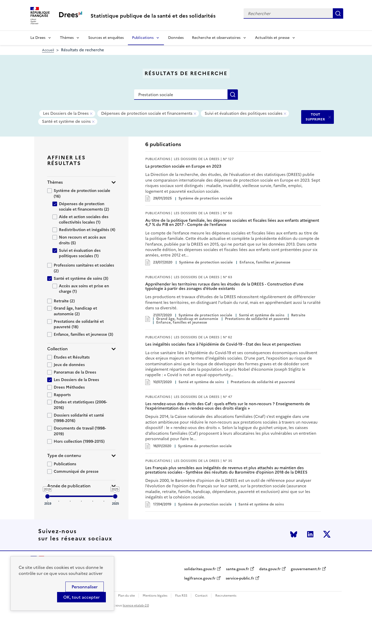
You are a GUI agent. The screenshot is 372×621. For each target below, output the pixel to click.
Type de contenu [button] (64, 456)
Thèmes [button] (55, 182)
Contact (201, 596)
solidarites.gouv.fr (200, 569)
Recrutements (225, 596)
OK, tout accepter (81, 597)
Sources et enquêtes (106, 37)
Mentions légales (155, 596)
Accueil (48, 50)
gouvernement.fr (306, 569)
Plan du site (126, 596)
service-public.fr (240, 578)
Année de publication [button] (69, 486)
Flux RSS (181, 596)
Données (176, 37)
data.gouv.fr (270, 569)
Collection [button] (57, 349)
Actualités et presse (272, 37)
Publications (143, 37)
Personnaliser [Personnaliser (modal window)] (85, 587)
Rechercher (338, 13)
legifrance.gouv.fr (200, 578)
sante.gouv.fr (237, 569)
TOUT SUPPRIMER (315, 117)
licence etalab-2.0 (136, 605)
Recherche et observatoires (216, 37)
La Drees (37, 37)
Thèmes (67, 37)
